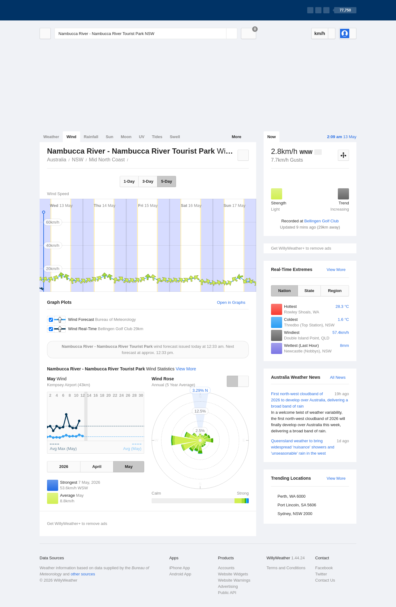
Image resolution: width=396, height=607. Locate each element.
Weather (51, 136)
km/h (319, 33)
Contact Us (325, 580)
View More (336, 269)
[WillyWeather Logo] (69, 10)
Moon (126, 136)
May (128, 466)
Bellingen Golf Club (321, 221)
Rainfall (91, 136)
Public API (227, 592)
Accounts (226, 568)
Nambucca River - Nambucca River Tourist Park (131, 159)
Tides (157, 136)
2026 (63, 466)
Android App (180, 574)
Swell (175, 136)
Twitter (321, 574)
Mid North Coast (107, 159)
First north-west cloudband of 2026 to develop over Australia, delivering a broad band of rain (310, 412)
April (96, 466)
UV (141, 136)
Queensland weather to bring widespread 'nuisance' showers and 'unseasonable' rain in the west (310, 447)
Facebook (324, 568)
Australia (56, 159)
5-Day (166, 181)
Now (271, 136)
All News (338, 377)
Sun (110, 136)
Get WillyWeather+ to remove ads (301, 248)
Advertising (228, 586)
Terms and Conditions (286, 568)
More (236, 136)
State (309, 290)
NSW (77, 159)
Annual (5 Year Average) (173, 384)
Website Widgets (233, 574)
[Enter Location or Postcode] (145, 33)
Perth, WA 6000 (292, 496)
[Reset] (220, 33)
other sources (83, 574)
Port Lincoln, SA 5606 (297, 505)
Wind (71, 136)
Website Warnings (234, 580)
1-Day (129, 181)
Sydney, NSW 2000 (295, 513)
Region (335, 290)
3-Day (147, 181)
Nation (284, 290)
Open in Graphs (231, 302)
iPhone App (179, 568)
